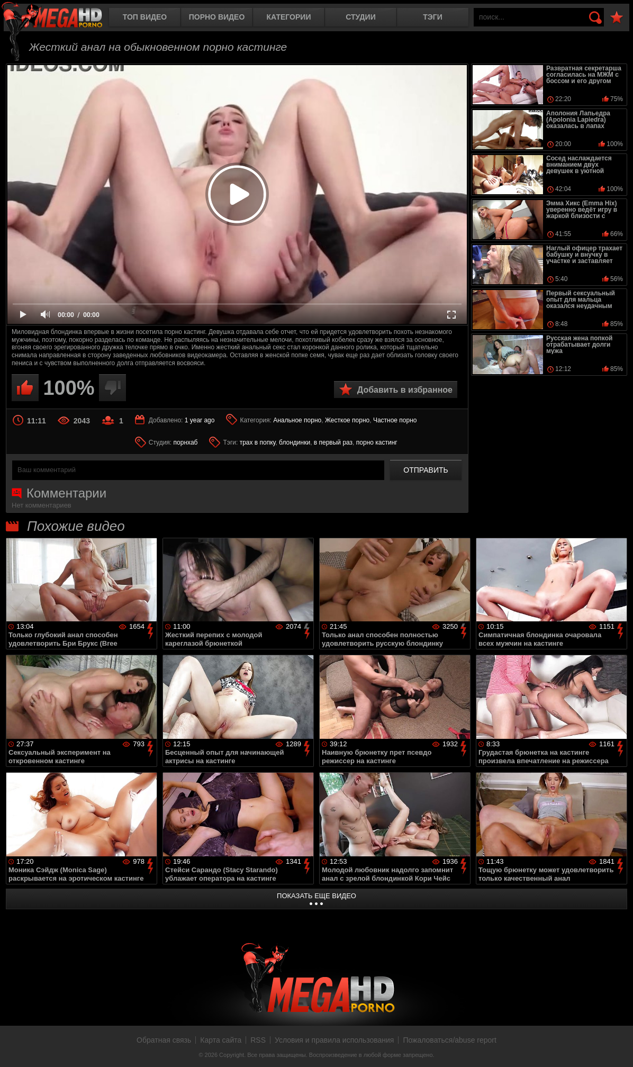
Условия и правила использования (334, 1040)
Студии (360, 17)
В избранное (616, 18)
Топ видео (145, 17)
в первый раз (333, 442)
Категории (289, 17)
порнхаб (186, 442)
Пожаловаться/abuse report (449, 1040)
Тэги (432, 17)
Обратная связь (164, 1040)
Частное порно (395, 420)
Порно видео (217, 17)
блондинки (294, 442)
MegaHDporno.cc (61, 18)
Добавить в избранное (405, 389)
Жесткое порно (347, 420)
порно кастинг (376, 442)
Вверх (617, 1047)
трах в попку (258, 442)
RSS (258, 1040)
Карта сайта (220, 1040)
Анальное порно (297, 420)
